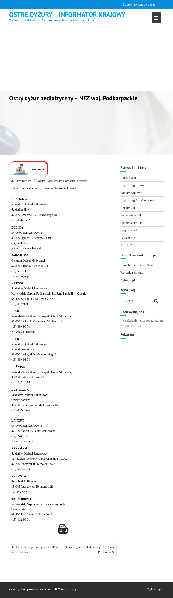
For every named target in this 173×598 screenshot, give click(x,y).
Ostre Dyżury (21, 181)
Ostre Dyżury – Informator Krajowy (67, 14)
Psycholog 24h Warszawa (137, 200)
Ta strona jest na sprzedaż (139, 4)
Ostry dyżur (128, 178)
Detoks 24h (128, 208)
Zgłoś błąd (127, 280)
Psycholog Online (132, 185)
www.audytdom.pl (132, 326)
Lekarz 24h (127, 238)
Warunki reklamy (131, 272)
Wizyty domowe (131, 193)
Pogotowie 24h (130, 230)
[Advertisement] (86, 59)
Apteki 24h (127, 245)
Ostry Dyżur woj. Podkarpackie (57, 181)
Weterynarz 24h (131, 215)
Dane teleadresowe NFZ (136, 265)
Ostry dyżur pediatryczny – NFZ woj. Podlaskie (90, 549)
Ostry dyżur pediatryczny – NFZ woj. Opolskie (34, 549)
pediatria (82, 181)
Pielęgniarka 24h (131, 223)
